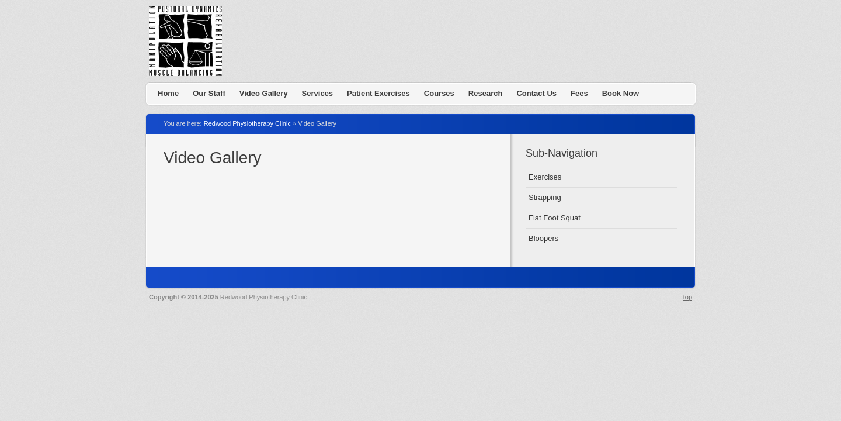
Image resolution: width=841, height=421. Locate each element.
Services (317, 93)
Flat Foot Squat (555, 217)
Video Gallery (263, 93)
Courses (439, 93)
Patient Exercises (378, 93)
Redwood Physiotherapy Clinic (190, 44)
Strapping (545, 197)
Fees (579, 93)
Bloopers (543, 238)
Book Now (621, 93)
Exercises (545, 176)
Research (485, 93)
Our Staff (209, 93)
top (687, 297)
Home (168, 93)
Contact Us (536, 93)
